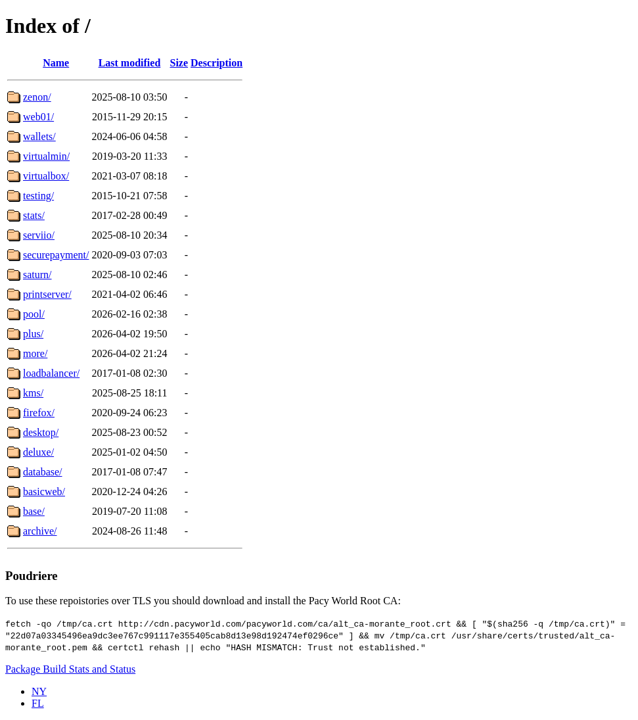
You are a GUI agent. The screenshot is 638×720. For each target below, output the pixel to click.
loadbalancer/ (51, 373)
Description (216, 62)
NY (39, 691)
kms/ (33, 392)
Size (179, 62)
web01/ (38, 116)
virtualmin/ (46, 156)
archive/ (40, 531)
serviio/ (39, 235)
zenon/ (37, 97)
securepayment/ (56, 254)
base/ (34, 511)
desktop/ (40, 432)
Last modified (130, 62)
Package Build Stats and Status (70, 669)
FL (38, 703)
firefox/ (39, 412)
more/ (35, 353)
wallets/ (39, 136)
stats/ (34, 215)
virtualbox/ (46, 175)
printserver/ (47, 294)
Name (56, 62)
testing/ (38, 195)
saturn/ (37, 274)
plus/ (33, 333)
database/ (42, 471)
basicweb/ (44, 491)
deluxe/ (38, 452)
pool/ (34, 314)
